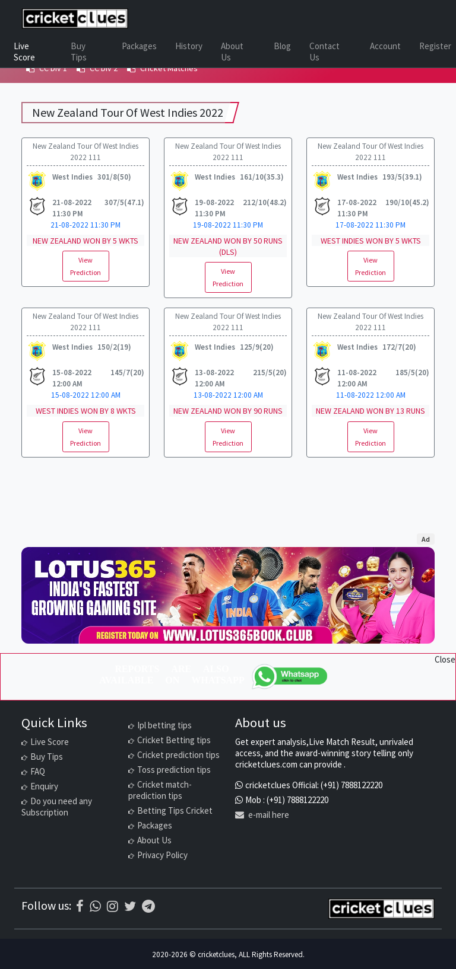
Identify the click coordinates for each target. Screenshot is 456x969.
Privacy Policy (162, 855)
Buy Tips (79, 51)
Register (435, 46)
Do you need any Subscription (56, 806)
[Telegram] (148, 906)
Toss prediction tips (174, 769)
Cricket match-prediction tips (160, 790)
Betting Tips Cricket (175, 810)
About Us (232, 51)
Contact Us (324, 51)
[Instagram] (112, 906)
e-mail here (262, 814)
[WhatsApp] (290, 676)
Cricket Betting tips (174, 740)
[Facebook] (80, 906)
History (188, 46)
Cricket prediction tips (178, 754)
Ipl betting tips (164, 725)
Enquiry (44, 786)
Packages (139, 46)
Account (385, 46)
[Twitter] (130, 906)
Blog (282, 46)
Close (445, 659)
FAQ (37, 771)
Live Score (24, 51)
